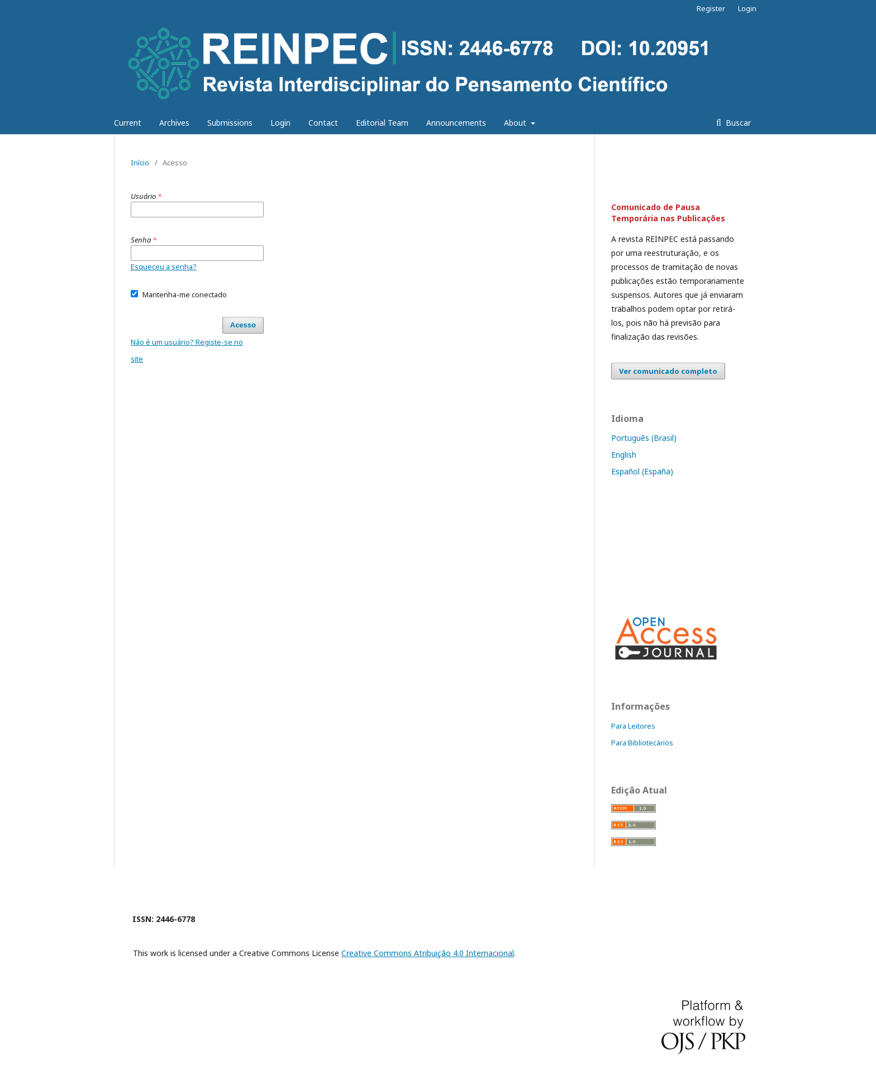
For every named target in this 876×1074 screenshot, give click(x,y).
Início (140, 163)
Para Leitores (633, 726)
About (516, 122)
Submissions (230, 122)
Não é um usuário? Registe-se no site (187, 350)
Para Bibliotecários (642, 743)
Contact (323, 122)
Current (127, 122)
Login (280, 122)
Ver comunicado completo (668, 371)
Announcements (456, 122)
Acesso (243, 325)
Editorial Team (382, 122)
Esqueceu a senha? (164, 267)
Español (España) (642, 471)
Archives (174, 122)
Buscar (737, 122)
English (623, 454)
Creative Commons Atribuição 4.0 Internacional (427, 953)
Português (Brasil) (644, 438)
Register (711, 8)
